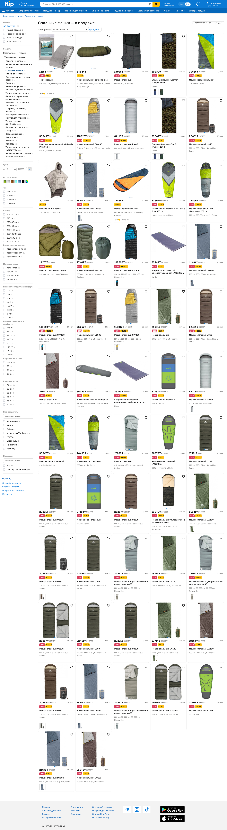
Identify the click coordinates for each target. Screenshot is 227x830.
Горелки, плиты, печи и (17, 103)
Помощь (46, 807)
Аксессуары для (19, 153)
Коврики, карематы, (16, 109)
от (8, 169)
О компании (77, 807)
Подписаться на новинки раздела (208, 23)
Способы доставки (11, 483)
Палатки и (16, 61)
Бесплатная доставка (148, 10)
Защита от (17, 127)
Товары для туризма (34, 16)
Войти (167, 3)
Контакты (7, 494)
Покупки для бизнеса (13, 490)
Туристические (18, 93)
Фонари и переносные (17, 97)
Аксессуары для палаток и (19, 65)
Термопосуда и (13, 122)
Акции (167, 10)
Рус (187, 4)
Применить (30, 169)
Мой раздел (169, 5)
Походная (16, 73)
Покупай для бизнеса (76, 10)
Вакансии (76, 814)
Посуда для (17, 118)
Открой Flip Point (100, 10)
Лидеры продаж (197, 10)
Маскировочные (17, 114)
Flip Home (180, 10)
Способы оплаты (10, 486)
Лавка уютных (19, 469)
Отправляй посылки (29, 10)
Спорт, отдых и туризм (12, 16)
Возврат (46, 814)
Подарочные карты (123, 10)
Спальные (15, 70)
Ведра (15, 134)
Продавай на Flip (52, 10)
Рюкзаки (19, 89)
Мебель (16, 86)
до (20, 169)
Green (13, 441)
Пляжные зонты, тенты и (18, 78)
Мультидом (18, 433)
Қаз (181, 4)
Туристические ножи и (17, 148)
